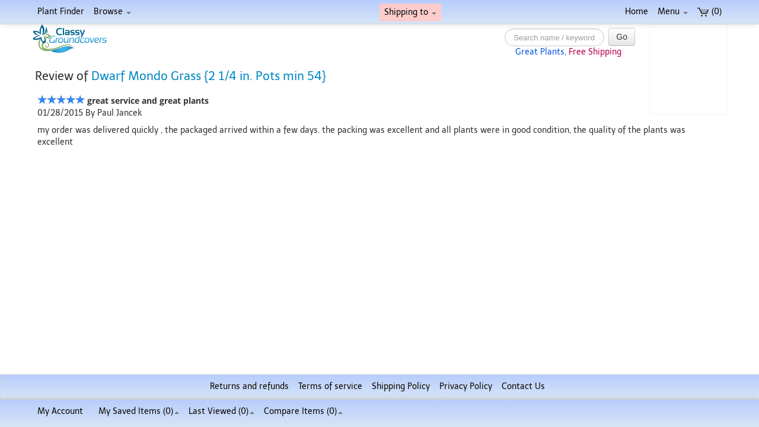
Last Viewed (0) (221, 411)
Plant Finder (60, 12)
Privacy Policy (465, 386)
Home (636, 12)
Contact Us (523, 386)
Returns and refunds (249, 386)
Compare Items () (303, 411)
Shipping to (410, 12)
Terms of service (330, 386)
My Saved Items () (138, 411)
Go (621, 37)
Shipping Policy (401, 386)
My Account (60, 411)
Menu (673, 12)
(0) (709, 12)
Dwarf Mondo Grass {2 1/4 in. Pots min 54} (208, 76)
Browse (112, 12)
